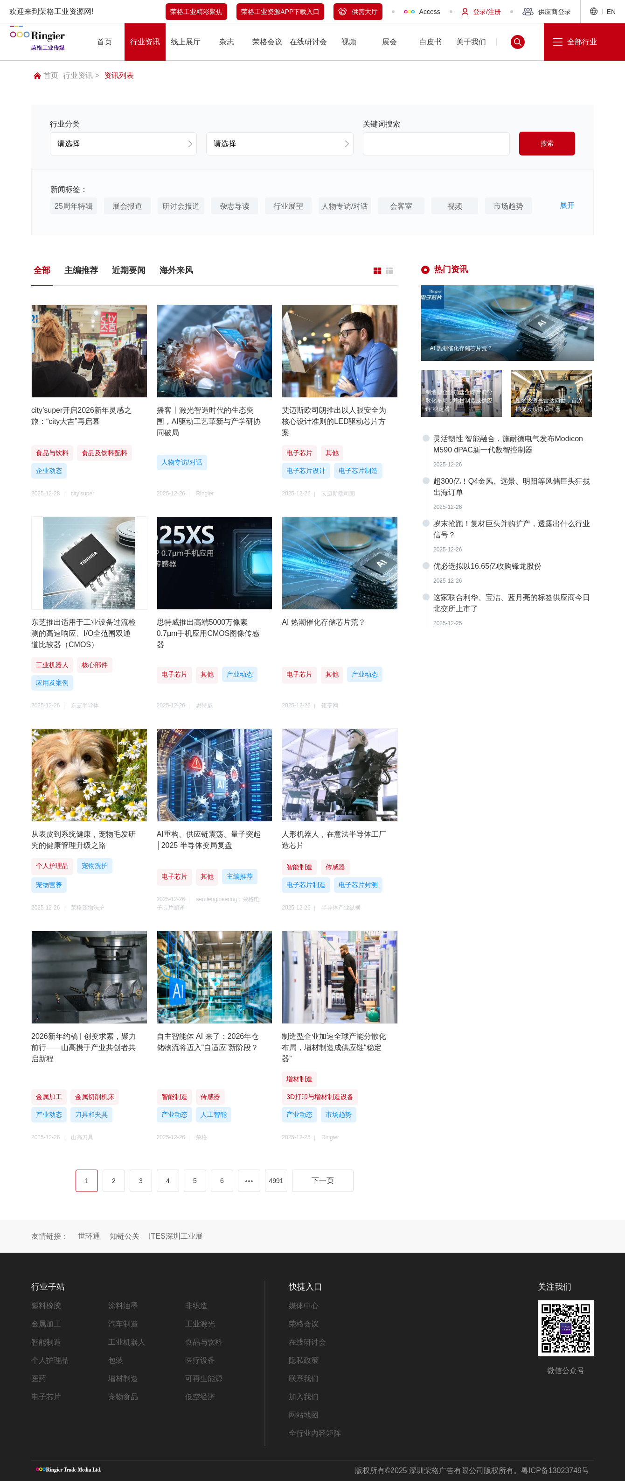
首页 (46, 75)
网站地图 (304, 1415)
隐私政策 (304, 1360)
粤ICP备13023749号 (555, 1470)
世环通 (89, 1236)
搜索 (547, 143)
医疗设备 (200, 1360)
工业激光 (200, 1324)
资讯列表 (119, 75)
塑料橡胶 (46, 1306)
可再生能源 (203, 1378)
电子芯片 (46, 1397)
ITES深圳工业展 (176, 1236)
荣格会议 (304, 1324)
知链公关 (124, 1236)
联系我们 (304, 1378)
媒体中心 (304, 1306)
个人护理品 (50, 1360)
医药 (38, 1378)
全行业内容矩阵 (315, 1433)
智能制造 (46, 1342)
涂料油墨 (123, 1306)
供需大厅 (358, 11)
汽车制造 (123, 1324)
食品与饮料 (203, 1342)
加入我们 (304, 1397)
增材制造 (123, 1378)
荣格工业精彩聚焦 (196, 11)
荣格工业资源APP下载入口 (280, 11)
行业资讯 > (81, 75)
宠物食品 (123, 1397)
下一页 (323, 1181)
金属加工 (46, 1324)
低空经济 (200, 1397)
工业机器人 (127, 1342)
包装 (115, 1360)
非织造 (196, 1306)
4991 (276, 1181)
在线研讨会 (307, 1342)
